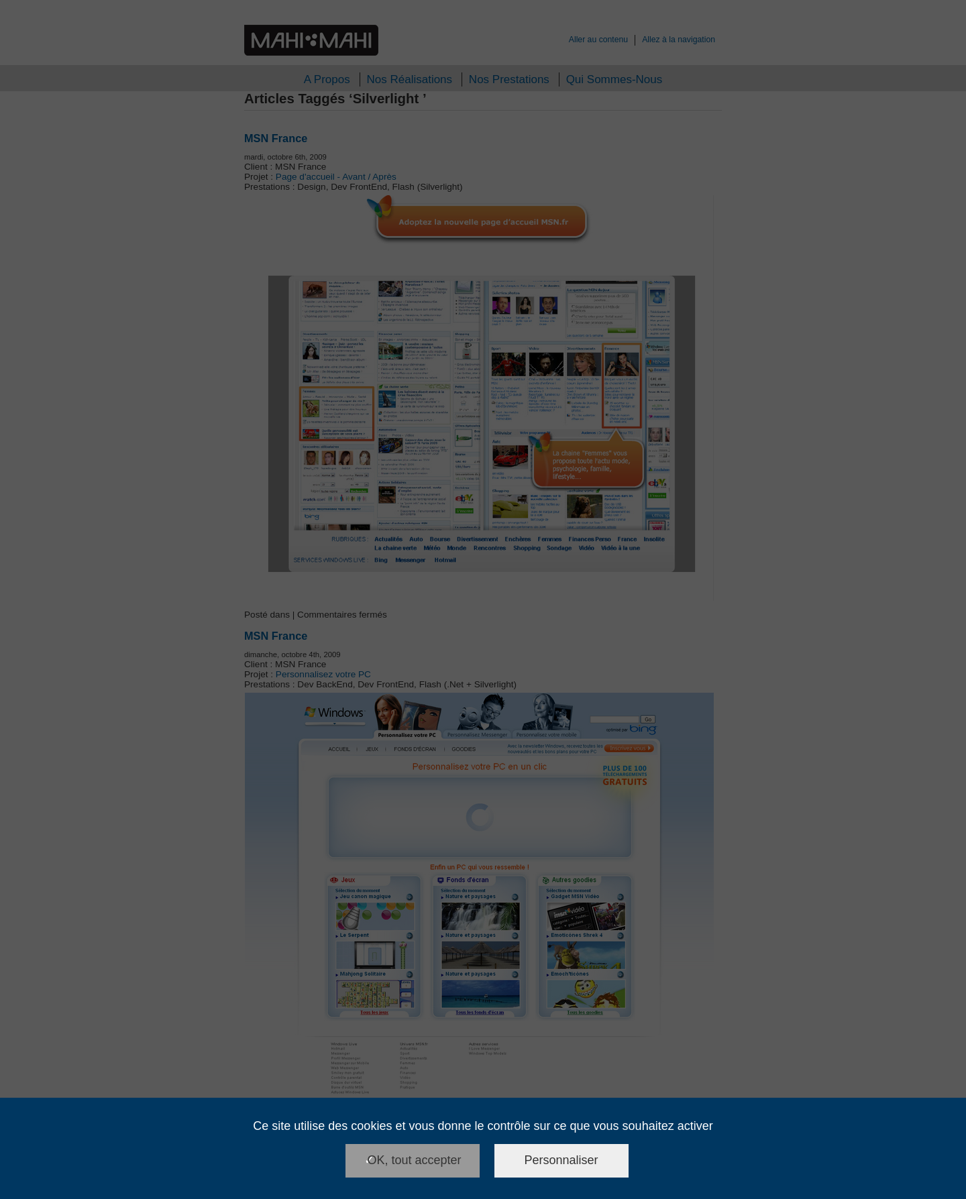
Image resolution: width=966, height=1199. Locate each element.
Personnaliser (561, 1160)
